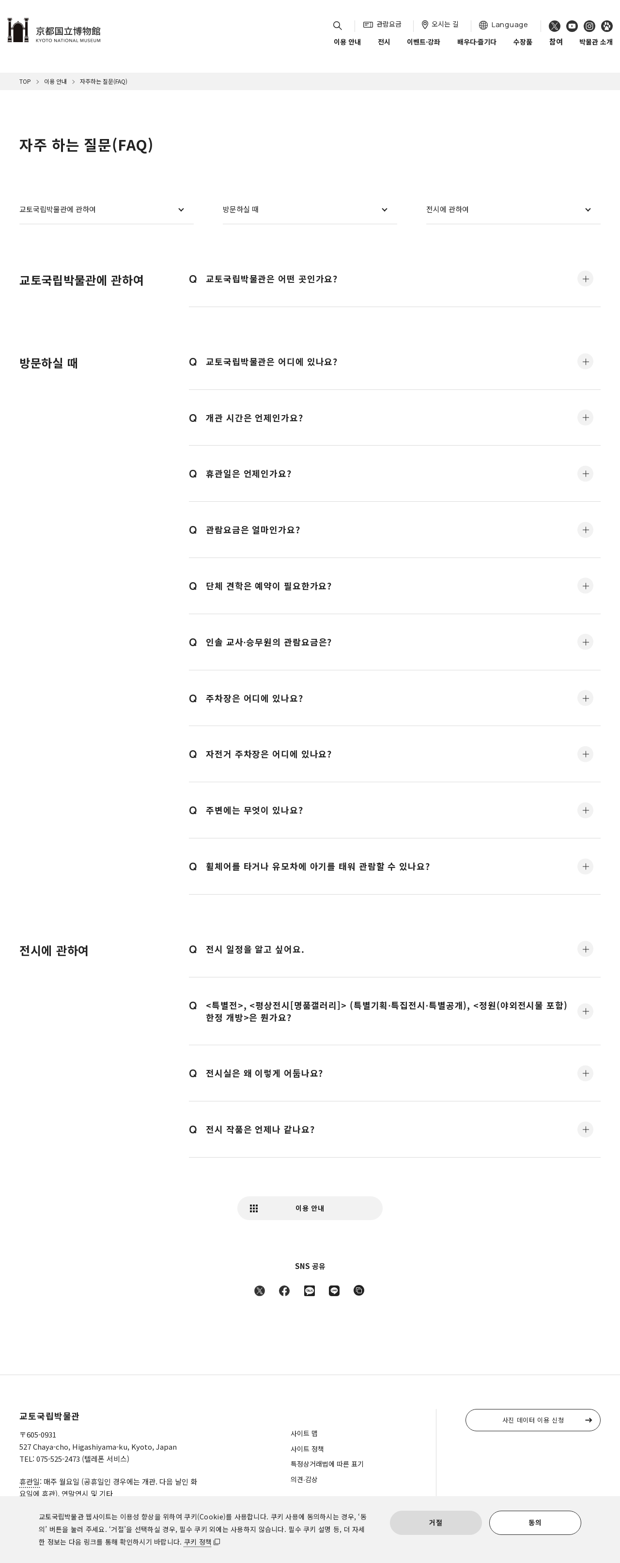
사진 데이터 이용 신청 (533, 1419)
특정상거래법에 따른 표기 (327, 1464)
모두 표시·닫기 (585, 279)
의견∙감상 (304, 1479)
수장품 (522, 48)
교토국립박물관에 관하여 (57, 209)
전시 (384, 48)
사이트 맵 (304, 1433)
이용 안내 (347, 48)
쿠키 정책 (198, 1542)
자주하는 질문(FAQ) (103, 81)
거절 (435, 1522)
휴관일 (29, 1481)
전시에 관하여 (447, 209)
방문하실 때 (241, 209)
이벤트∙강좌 (423, 48)
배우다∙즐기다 (477, 48)
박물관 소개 (596, 48)
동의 (535, 1522)
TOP (25, 81)
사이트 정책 (307, 1449)
